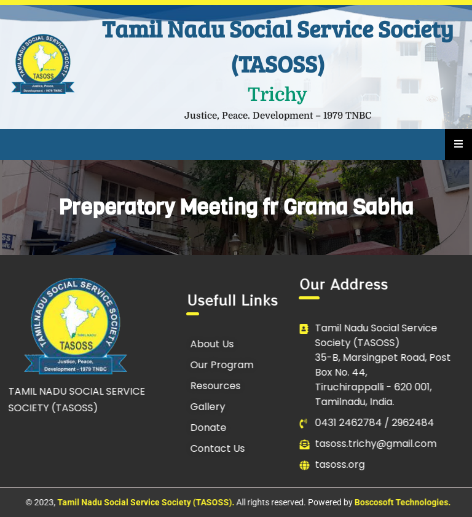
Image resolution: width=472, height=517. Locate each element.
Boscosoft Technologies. (402, 502)
